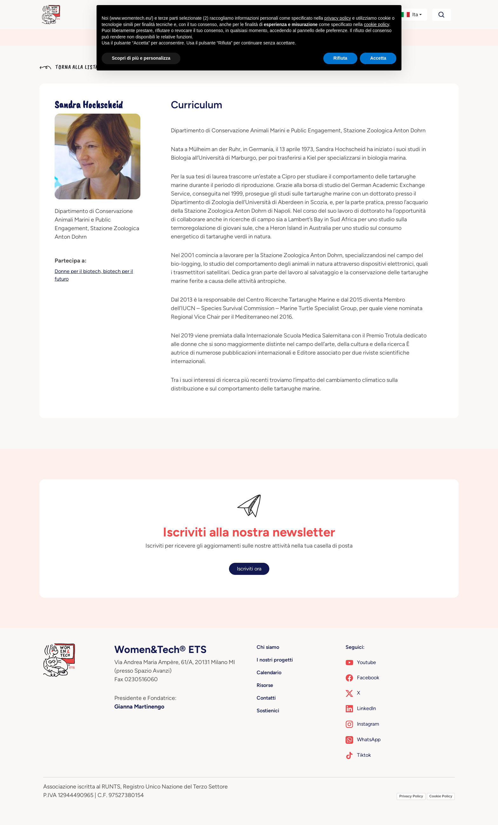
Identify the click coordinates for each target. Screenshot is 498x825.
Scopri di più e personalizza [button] (141, 58)
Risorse (265, 685)
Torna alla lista (69, 66)
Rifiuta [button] (340, 58)
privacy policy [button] (337, 18)
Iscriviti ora (249, 569)
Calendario (269, 672)
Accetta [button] (378, 58)
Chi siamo (268, 647)
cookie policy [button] (376, 24)
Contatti (266, 698)
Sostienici (268, 711)
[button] (411, 15)
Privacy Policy (411, 796)
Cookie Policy (440, 796)
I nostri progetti (275, 660)
